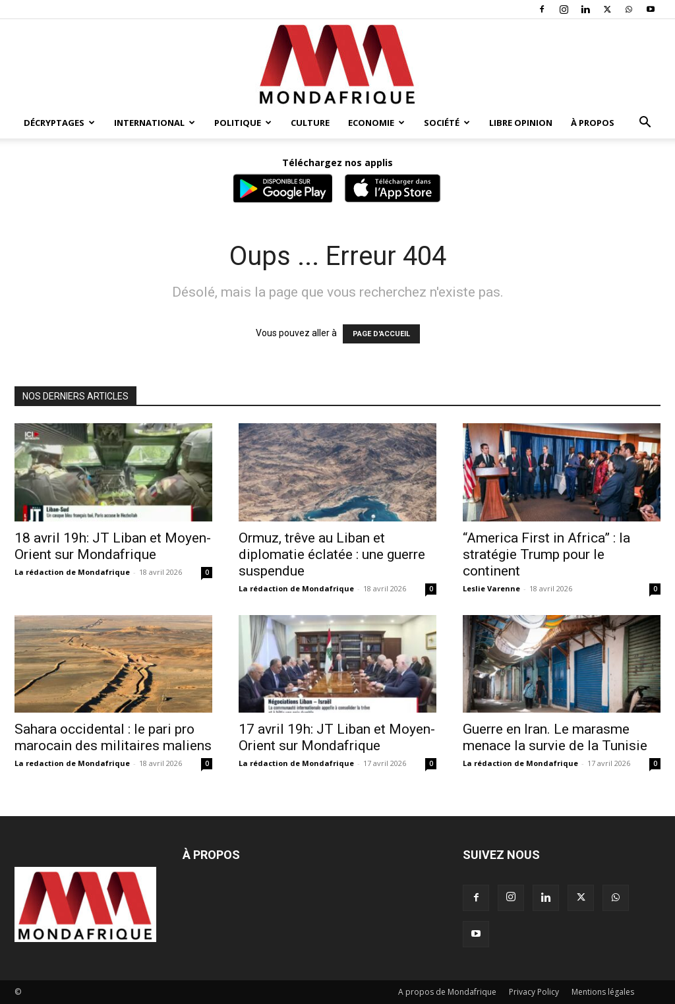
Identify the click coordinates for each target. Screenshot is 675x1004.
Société (447, 123)
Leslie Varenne (491, 588)
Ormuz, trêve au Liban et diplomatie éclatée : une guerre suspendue (332, 554)
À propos (592, 123)
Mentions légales (603, 991)
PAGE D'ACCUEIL (381, 334)
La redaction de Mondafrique (72, 763)
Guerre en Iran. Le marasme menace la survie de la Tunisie (555, 737)
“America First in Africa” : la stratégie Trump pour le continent (546, 554)
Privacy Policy (534, 991)
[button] (644, 123)
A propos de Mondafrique (447, 991)
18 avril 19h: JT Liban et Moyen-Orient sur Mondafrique (113, 546)
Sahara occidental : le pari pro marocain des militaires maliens (113, 737)
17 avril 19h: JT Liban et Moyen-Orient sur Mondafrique (337, 737)
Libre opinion (520, 123)
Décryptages (59, 123)
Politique (243, 123)
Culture (310, 123)
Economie (376, 123)
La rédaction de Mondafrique (72, 572)
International (154, 123)
